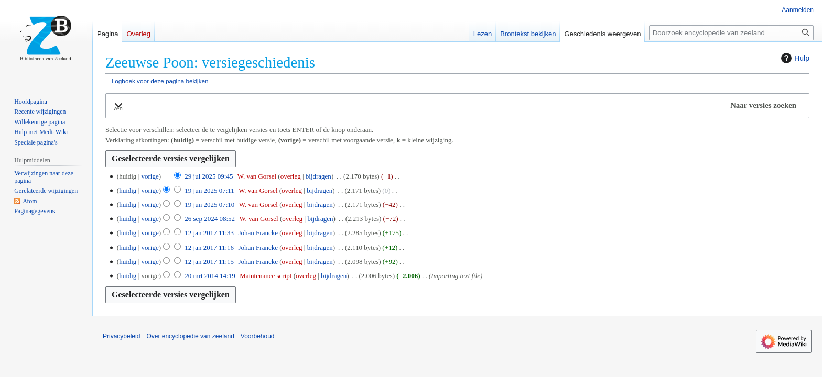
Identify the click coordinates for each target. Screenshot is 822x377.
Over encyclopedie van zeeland (190, 336)
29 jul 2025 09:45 (209, 176)
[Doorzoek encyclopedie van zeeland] (731, 32)
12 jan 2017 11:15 (209, 261)
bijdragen (318, 176)
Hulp (793, 58)
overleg (290, 176)
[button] (457, 105)
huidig (127, 190)
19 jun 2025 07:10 (209, 204)
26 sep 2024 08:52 (210, 219)
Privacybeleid (121, 336)
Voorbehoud (258, 336)
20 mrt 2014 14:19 (210, 276)
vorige (149, 176)
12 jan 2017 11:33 (209, 233)
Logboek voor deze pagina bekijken (160, 80)
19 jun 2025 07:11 (209, 190)
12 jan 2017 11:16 (209, 247)
